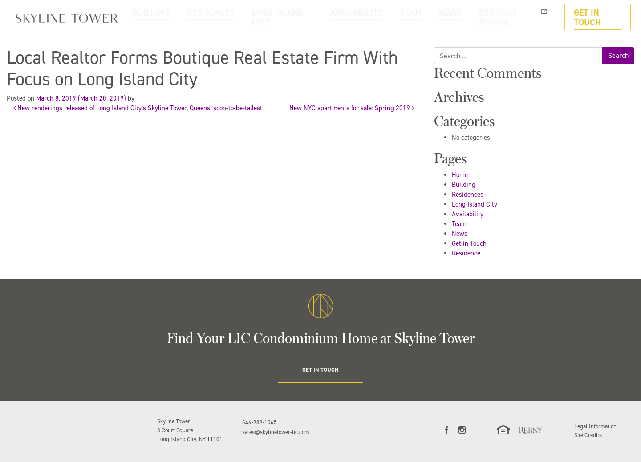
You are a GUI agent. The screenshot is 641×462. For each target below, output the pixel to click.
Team (459, 223)
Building (463, 184)
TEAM (444, 17)
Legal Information (595, 426)
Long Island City (474, 204)
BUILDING (239, 17)
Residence (466, 253)
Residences (467, 194)
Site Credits (588, 435)
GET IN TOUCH (602, 17)
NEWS (476, 17)
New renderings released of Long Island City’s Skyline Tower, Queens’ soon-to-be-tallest (137, 108)
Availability (467, 214)
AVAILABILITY (401, 17)
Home (460, 174)
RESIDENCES (285, 17)
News (459, 233)
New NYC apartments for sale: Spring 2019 (351, 108)
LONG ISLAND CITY (343, 17)
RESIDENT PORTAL (524, 17)
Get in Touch (469, 243)
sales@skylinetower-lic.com (275, 432)
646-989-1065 (259, 422)
